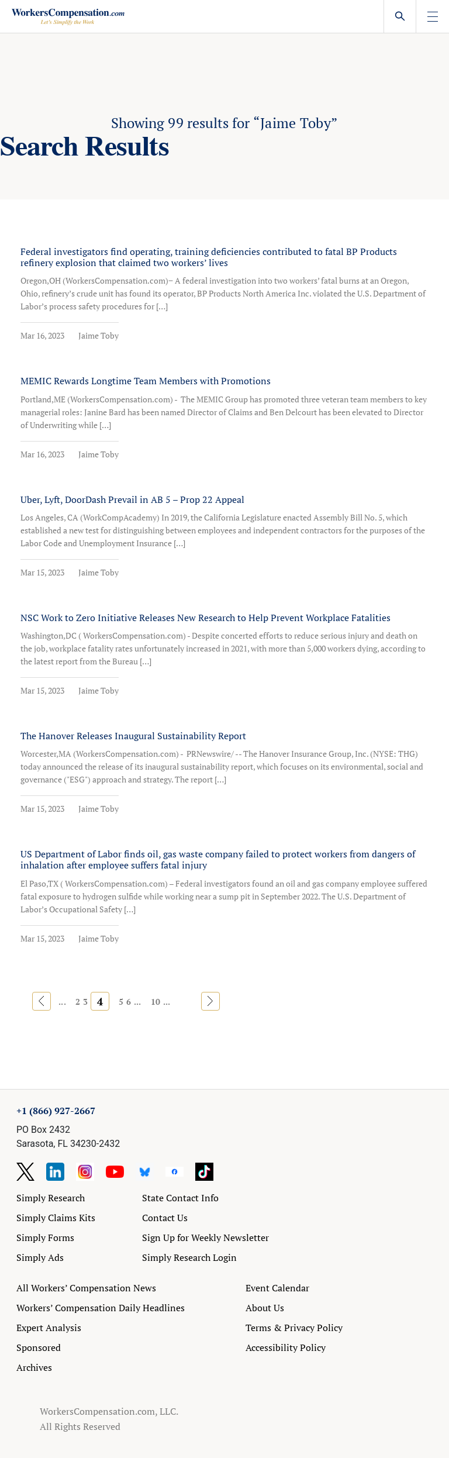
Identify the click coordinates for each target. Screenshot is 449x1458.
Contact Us (165, 1217)
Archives (34, 1367)
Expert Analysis (48, 1327)
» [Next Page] (210, 1001)
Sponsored (38, 1347)
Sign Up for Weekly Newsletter (205, 1237)
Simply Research (50, 1197)
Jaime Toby (98, 335)
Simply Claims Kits (55, 1217)
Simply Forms (45, 1237)
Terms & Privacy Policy (294, 1327)
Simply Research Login (189, 1257)
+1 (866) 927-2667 (55, 1110)
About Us (265, 1307)
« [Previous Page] (41, 1001)
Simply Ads (40, 1257)
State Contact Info (180, 1197)
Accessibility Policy (286, 1347)
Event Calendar (277, 1287)
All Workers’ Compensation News (86, 1287)
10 (155, 1001)
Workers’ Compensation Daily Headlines (100, 1307)
